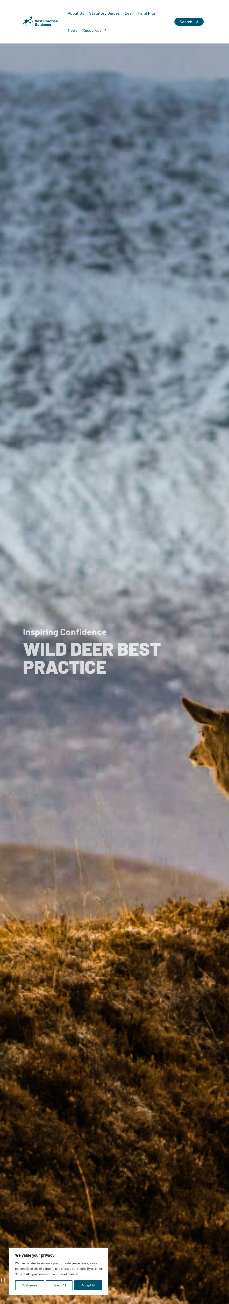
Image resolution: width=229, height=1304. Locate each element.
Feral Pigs (147, 13)
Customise (29, 1285)
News (72, 30)
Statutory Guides (104, 13)
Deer (129, 13)
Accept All (88, 1285)
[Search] (189, 22)
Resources (92, 30)
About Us (76, 13)
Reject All (59, 1285)
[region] (58, 1271)
